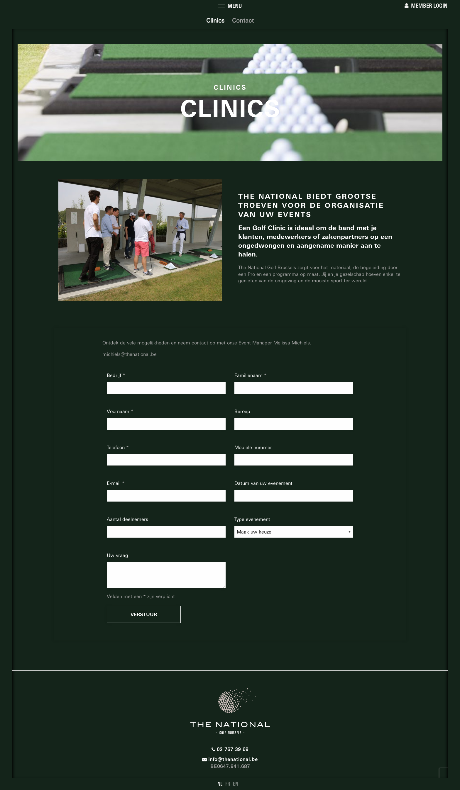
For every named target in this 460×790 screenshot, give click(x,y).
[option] (140, 240)
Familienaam (249, 375)
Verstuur (144, 614)
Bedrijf (115, 375)
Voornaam (119, 411)
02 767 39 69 (230, 749)
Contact (243, 20)
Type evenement (252, 519)
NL (219, 784)
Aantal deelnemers (127, 519)
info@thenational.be (230, 759)
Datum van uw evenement (263, 483)
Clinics (215, 20)
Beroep (242, 411)
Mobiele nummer (253, 447)
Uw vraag (117, 555)
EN (235, 784)
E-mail (114, 483)
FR (227, 784)
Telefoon (116, 447)
